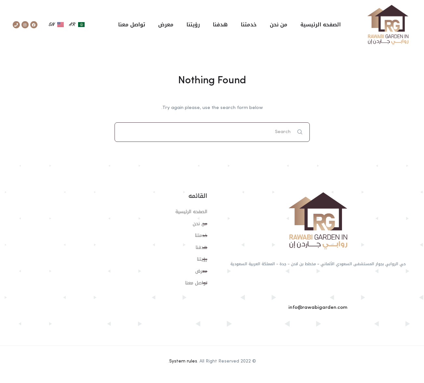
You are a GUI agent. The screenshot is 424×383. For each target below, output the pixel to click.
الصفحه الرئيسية (320, 25)
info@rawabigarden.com (318, 307)
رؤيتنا (193, 25)
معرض (165, 25)
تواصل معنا (131, 25)
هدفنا (220, 25)
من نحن (278, 25)
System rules (183, 361)
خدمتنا (249, 25)
